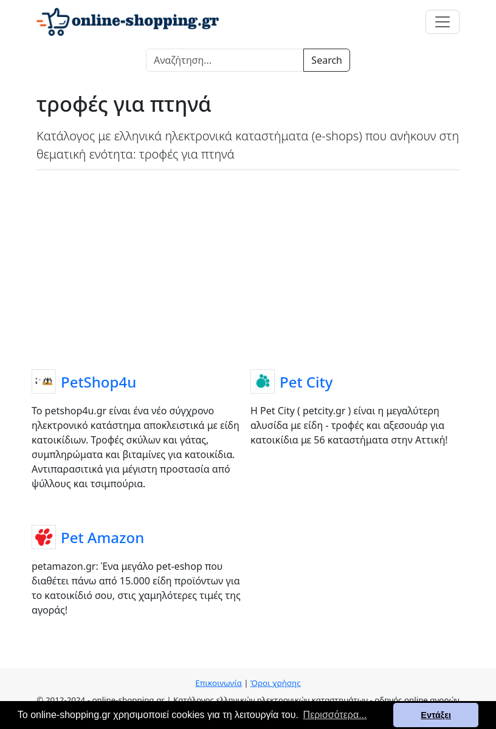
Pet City (306, 382)
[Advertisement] (248, 267)
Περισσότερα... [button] (335, 715)
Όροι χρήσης (275, 682)
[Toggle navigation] (442, 22)
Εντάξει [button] (436, 715)
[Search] (225, 60)
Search (326, 60)
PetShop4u (98, 382)
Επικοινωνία (218, 682)
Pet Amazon (102, 537)
